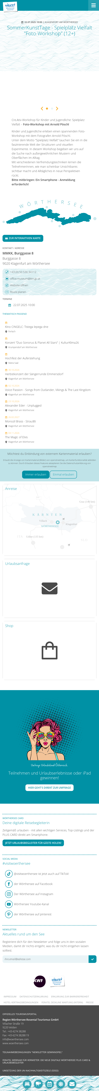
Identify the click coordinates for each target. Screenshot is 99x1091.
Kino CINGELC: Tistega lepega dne (26, 327)
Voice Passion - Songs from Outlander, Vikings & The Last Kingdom (48, 390)
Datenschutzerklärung (34, 996)
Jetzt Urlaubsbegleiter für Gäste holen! (33, 843)
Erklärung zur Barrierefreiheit (70, 996)
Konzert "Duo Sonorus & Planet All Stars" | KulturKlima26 (42, 343)
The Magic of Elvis (19, 437)
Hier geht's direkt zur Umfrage (49, 787)
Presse (90, 1002)
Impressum (10, 996)
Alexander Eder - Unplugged (23, 406)
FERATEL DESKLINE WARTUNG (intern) (62, 1002)
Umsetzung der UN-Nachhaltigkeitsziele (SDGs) (30, 1070)
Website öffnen (16, 285)
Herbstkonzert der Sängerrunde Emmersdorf (34, 374)
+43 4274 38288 (17, 1031)
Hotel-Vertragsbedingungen (21, 1002)
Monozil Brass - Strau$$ (20, 421)
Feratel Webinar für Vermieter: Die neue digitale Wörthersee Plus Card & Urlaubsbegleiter (46, 1061)
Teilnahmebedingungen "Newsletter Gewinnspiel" (33, 1052)
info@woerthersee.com (16, 1039)
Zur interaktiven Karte (23, 238)
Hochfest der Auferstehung (22, 358)
